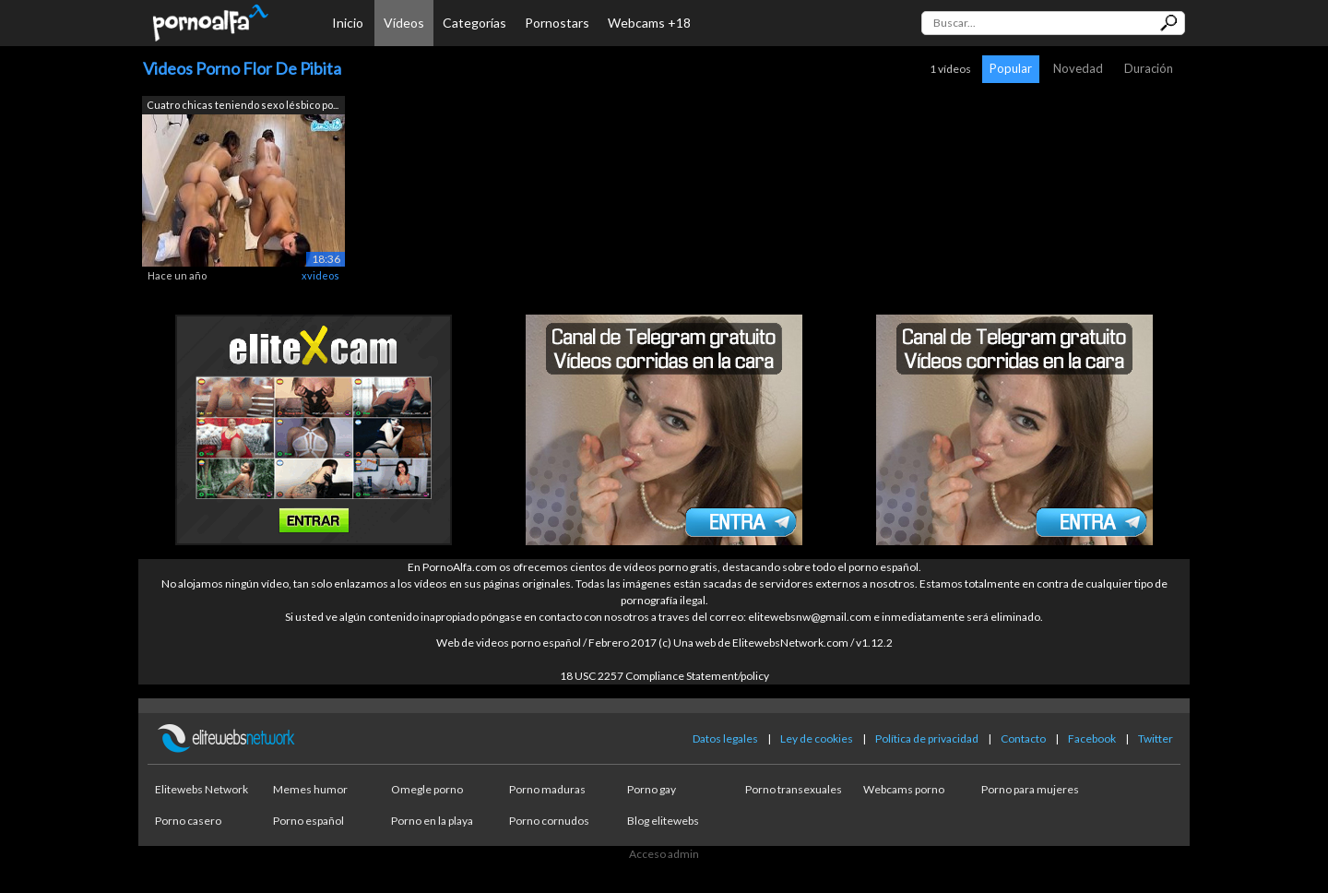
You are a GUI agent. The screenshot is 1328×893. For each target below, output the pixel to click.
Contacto (1023, 738)
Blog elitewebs (663, 821)
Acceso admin (664, 854)
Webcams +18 (649, 22)
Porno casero (188, 821)
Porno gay (651, 789)
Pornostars (557, 22)
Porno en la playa (432, 821)
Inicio (347, 22)
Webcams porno (903, 789)
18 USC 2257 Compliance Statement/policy (664, 676)
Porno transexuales (793, 789)
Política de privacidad (926, 738)
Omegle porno (427, 789)
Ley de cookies (816, 738)
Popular (1011, 68)
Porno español (308, 821)
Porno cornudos (549, 821)
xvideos (320, 275)
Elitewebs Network (201, 789)
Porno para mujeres (1030, 789)
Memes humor (310, 789)
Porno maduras (547, 789)
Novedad (1078, 68)
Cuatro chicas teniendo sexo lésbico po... (242, 105)
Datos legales (725, 738)
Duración (1148, 68)
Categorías (474, 22)
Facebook (1092, 738)
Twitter (1155, 738)
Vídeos (404, 22)
